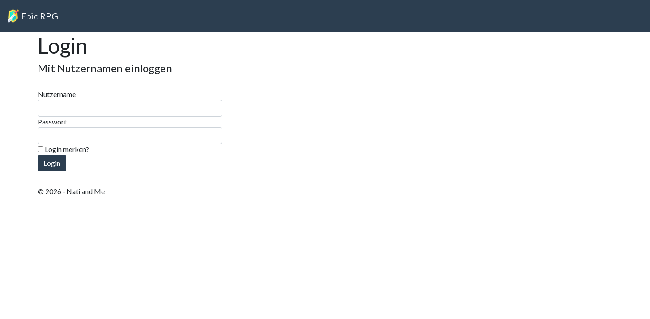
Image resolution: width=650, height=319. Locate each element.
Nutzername (57, 94)
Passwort (52, 121)
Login (51, 163)
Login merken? (63, 149)
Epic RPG (39, 16)
